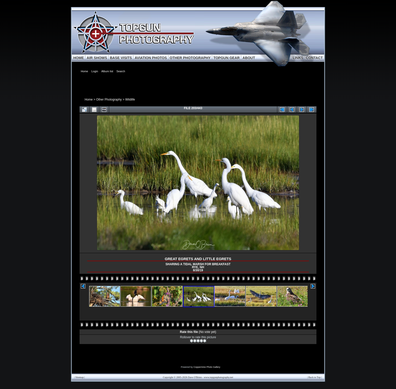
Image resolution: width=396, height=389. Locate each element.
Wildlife (130, 99)
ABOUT (248, 58)
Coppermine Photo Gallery (206, 367)
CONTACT (314, 58)
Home (89, 99)
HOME (78, 58)
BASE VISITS (121, 58)
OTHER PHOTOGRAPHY (190, 58)
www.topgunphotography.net (218, 377)
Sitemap (80, 377)
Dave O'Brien (195, 377)
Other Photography (109, 99)
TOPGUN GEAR (226, 58)
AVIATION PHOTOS (151, 58)
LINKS (298, 58)
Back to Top (314, 377)
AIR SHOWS (97, 58)
